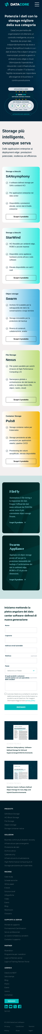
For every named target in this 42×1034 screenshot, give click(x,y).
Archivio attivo (10, 851)
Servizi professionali (12, 932)
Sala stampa (9, 977)
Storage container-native (14, 829)
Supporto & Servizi (13, 920)
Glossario (8, 914)
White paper (9, 884)
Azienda (8, 968)
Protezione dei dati (11, 847)
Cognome (8, 635)
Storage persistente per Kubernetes (18, 866)
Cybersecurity (9, 855)
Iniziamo (21, 707)
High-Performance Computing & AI (18, 862)
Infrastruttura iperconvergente (16, 843)
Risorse (8, 872)
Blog (6, 906)
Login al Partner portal (13, 958)
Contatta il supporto (12, 939)
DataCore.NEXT (10, 973)
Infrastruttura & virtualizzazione (16, 858)
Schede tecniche (10, 880)
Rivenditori (8, 951)
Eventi (6, 903)
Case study (8, 877)
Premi (6, 984)
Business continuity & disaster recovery (19, 840)
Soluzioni (8, 835)
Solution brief (9, 891)
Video (6, 899)
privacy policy (30, 700)
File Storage (9, 821)
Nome (7, 625)
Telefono (21, 656)
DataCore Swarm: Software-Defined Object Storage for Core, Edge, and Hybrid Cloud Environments (19, 790)
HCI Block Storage (11, 817)
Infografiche (9, 895)
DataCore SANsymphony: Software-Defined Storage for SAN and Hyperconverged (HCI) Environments (20, 750)
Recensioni (8, 910)
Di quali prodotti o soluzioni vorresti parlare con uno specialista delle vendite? (21, 677)
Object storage (10, 825)
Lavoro (7, 991)
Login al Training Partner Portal (16, 962)
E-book (7, 888)
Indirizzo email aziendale (14, 646)
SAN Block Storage (11, 814)
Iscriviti (7, 1011)
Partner (8, 946)
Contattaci (8, 995)
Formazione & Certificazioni (15, 928)
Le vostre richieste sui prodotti (16, 936)
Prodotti (8, 809)
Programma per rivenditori (15, 954)
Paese (7, 666)
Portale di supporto (12, 925)
